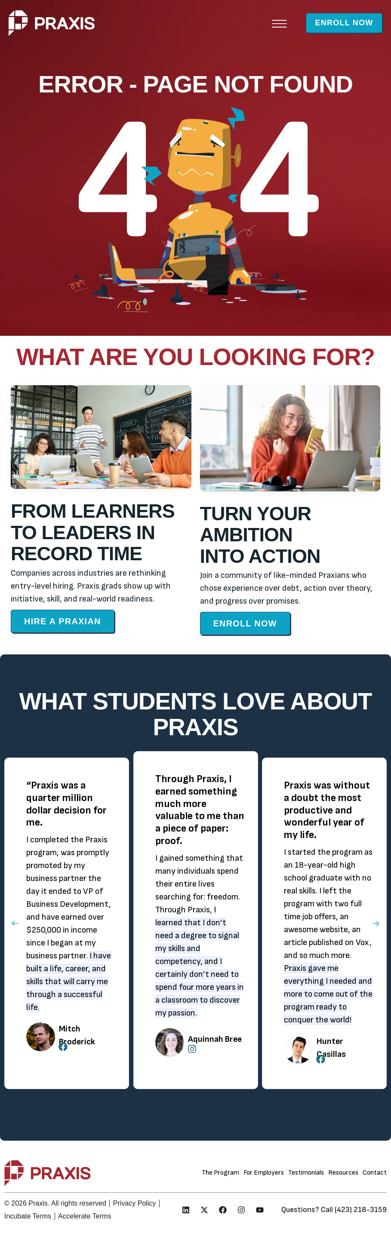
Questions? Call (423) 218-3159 (334, 1209)
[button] (265, 23)
